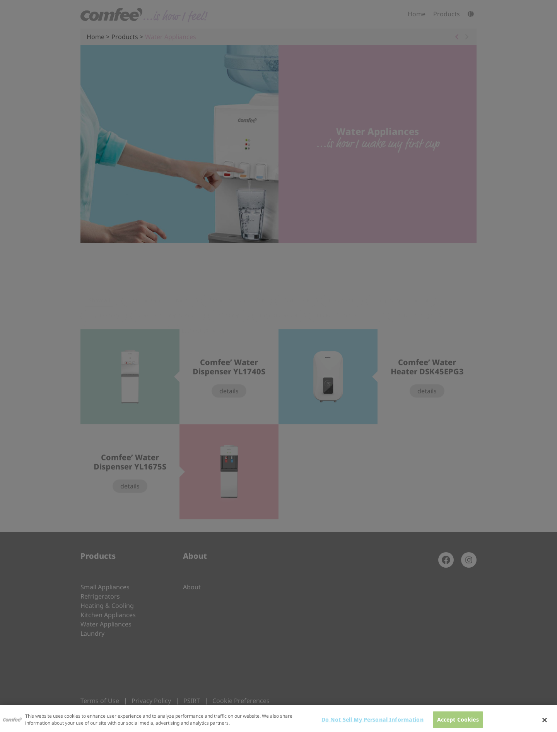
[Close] (544, 723)
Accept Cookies (458, 722)
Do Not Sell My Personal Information (372, 722)
